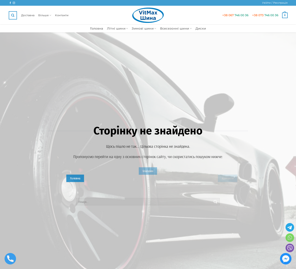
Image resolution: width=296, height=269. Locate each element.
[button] (275, 3)
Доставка (27, 15)
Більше (44, 15)
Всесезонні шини (176, 29)
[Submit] (215, 201)
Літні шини (117, 29)
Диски (200, 28)
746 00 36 (235, 15)
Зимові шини (144, 29)
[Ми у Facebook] (10, 3)
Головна (96, 28)
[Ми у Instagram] (14, 3)
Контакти (62, 15)
